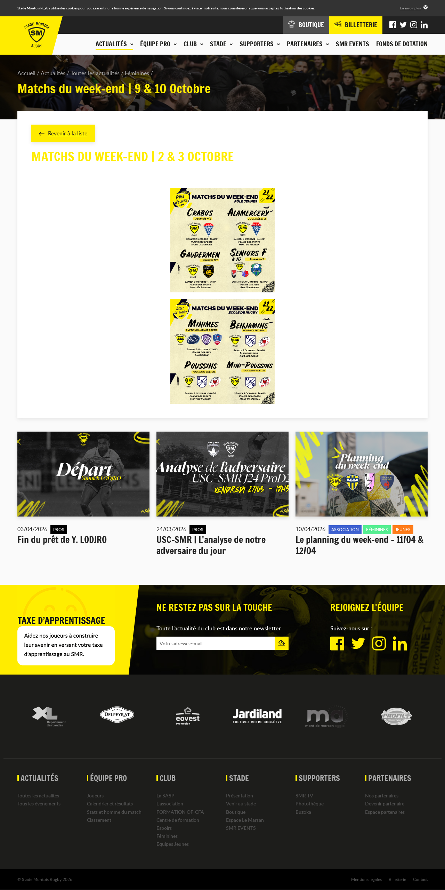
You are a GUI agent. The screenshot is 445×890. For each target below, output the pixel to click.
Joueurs (95, 795)
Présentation (239, 795)
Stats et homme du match (114, 812)
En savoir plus (410, 8)
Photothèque (310, 804)
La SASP (165, 795)
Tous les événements (38, 804)
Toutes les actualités (95, 73)
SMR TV (304, 795)
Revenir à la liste (63, 133)
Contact (420, 879)
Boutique (235, 812)
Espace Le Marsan (245, 820)
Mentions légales (366, 879)
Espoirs (164, 828)
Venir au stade (241, 804)
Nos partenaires (381, 795)
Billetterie (397, 879)
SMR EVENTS (352, 43)
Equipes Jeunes (172, 844)
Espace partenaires (385, 812)
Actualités (53, 73)
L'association (169, 804)
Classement (99, 820)
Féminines (137, 73)
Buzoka (303, 812)
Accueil (26, 73)
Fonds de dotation (402, 43)
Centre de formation (177, 820)
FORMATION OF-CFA (180, 812)
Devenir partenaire (384, 804)
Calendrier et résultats (110, 804)
